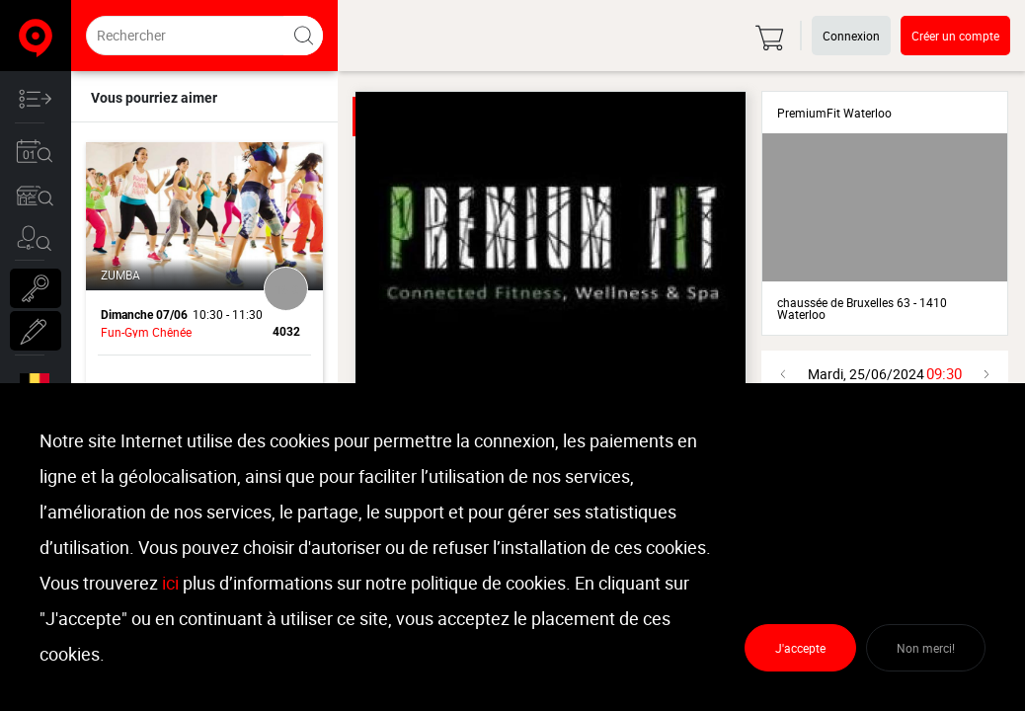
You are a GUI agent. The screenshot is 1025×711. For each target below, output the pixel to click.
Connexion (851, 35)
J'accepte (800, 648)
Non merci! (926, 648)
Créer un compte (955, 35)
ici (170, 582)
